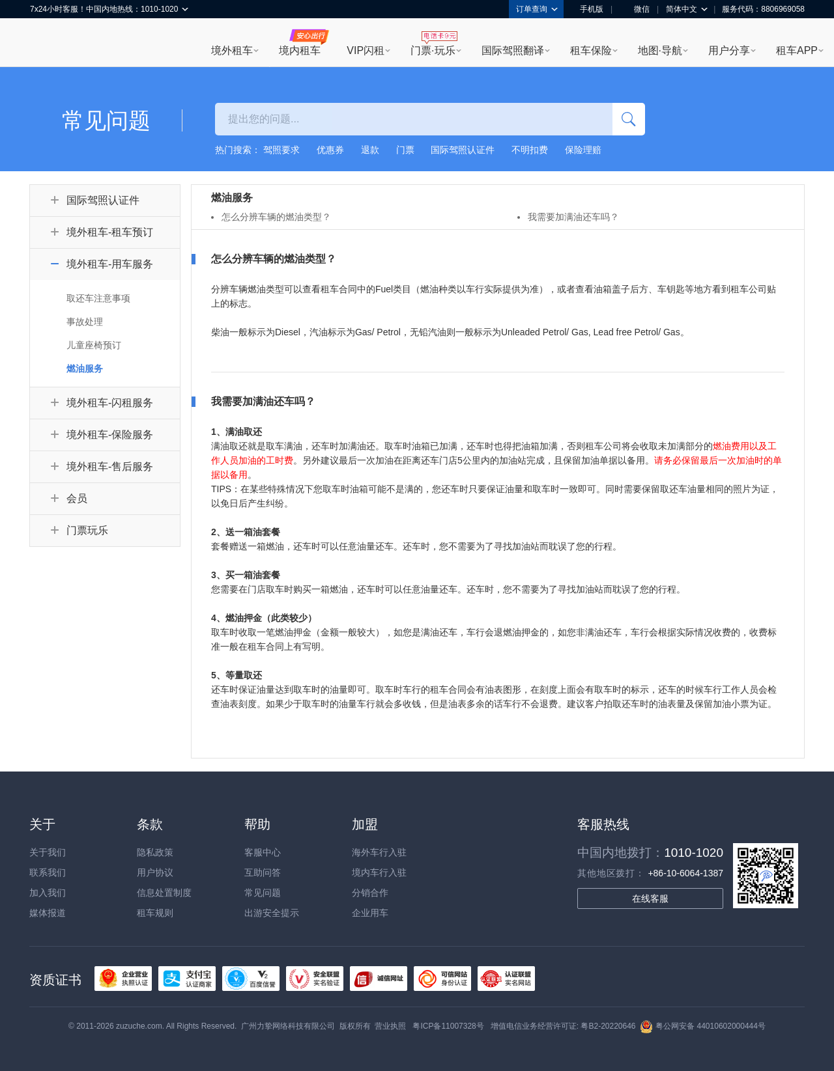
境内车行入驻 (379, 872)
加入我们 (47, 892)
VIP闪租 (365, 50)
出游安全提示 (271, 913)
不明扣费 (529, 150)
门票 (405, 150)
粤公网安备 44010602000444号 (703, 1026)
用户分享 (729, 50)
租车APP (797, 50)
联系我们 (47, 872)
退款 (370, 150)
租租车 (46, 43)
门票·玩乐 (432, 50)
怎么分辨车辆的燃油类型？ (276, 217)
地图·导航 (660, 50)
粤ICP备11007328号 (447, 1026)
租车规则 (155, 913)
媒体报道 (47, 913)
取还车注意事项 (98, 298)
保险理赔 (583, 150)
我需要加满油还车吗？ (573, 217)
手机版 (587, 9)
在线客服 (650, 898)
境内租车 (300, 50)
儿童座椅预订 (93, 345)
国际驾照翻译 (513, 50)
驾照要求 (281, 150)
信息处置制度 (164, 892)
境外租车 (232, 50)
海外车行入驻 (379, 852)
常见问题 (262, 892)
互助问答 (262, 872)
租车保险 (591, 50)
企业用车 (370, 913)
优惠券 (330, 150)
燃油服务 (84, 368)
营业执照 (390, 1026)
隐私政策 (155, 852)
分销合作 (370, 892)
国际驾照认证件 (463, 150)
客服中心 (262, 852)
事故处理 (84, 321)
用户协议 (155, 872)
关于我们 (47, 852)
